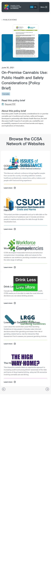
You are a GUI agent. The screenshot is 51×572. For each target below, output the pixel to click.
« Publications (9, 20)
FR (35, 7)
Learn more (10, 188)
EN (32, 7)
